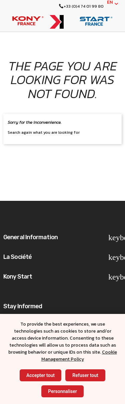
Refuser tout (85, 375)
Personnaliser (62, 391)
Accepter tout (40, 375)
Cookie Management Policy (79, 356)
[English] (112, 3)
